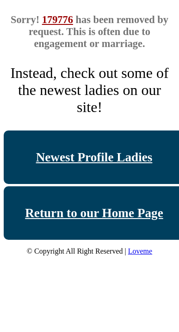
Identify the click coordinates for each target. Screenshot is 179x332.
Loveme (140, 251)
